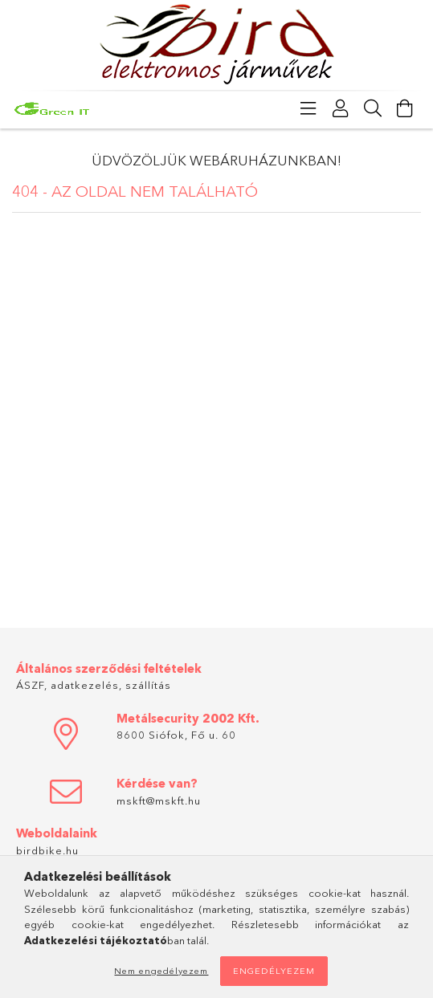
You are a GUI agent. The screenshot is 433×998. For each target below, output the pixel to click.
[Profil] (341, 108)
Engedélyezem (274, 970)
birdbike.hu (47, 850)
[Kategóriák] (308, 108)
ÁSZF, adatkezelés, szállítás (93, 684)
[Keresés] (373, 108)
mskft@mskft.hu (158, 800)
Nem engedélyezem (161, 970)
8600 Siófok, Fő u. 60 (176, 734)
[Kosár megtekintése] (405, 108)
